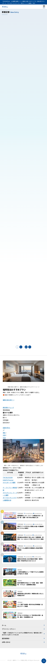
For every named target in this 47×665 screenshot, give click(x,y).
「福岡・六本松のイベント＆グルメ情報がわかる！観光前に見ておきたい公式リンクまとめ (22, 634)
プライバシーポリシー (9, 629)
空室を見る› (6, 428)
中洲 (4, 438)
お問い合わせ (6, 642)
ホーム (4, 625)
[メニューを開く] (44, 6)
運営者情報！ (6, 638)
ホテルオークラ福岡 (9, 482)
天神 (4, 435)
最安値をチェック (8, 407)
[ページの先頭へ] (43, 661)
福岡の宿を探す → (8, 400)
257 (26, 347)
